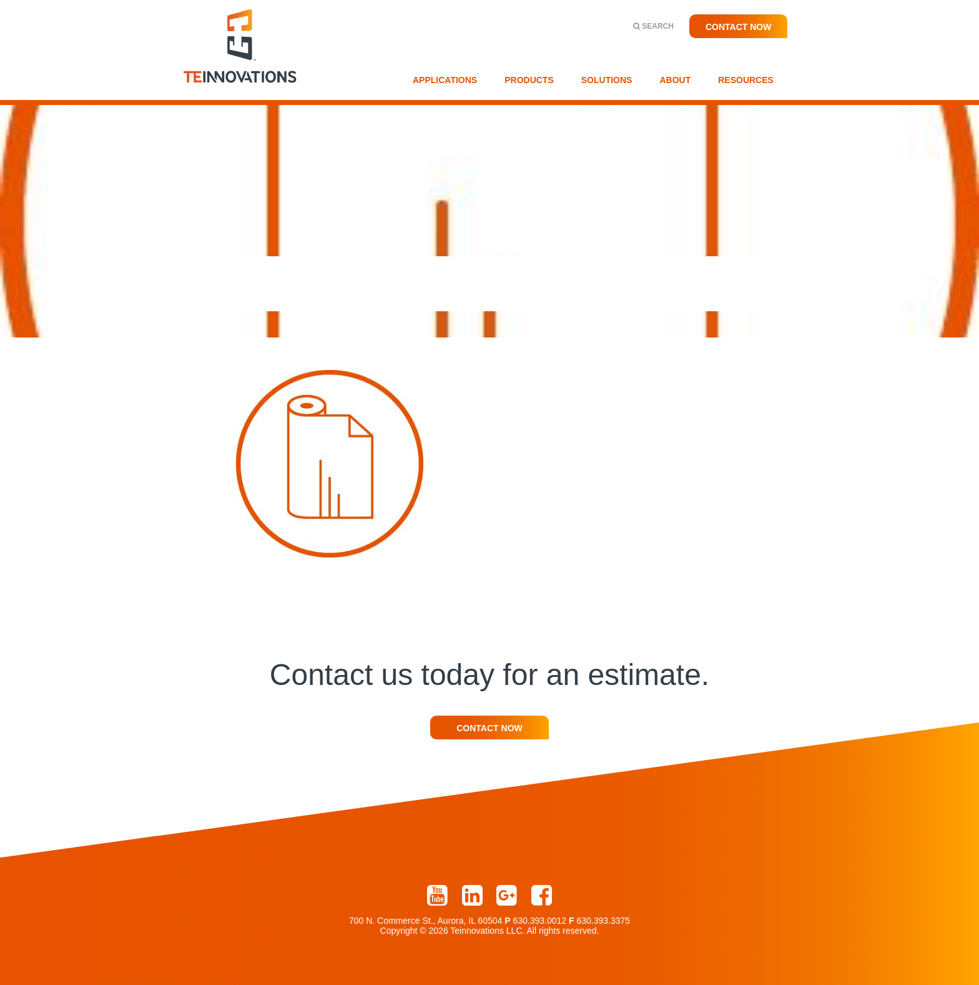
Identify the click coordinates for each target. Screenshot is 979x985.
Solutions (606, 80)
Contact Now (739, 27)
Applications (445, 80)
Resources (746, 80)
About (675, 80)
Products (529, 80)
